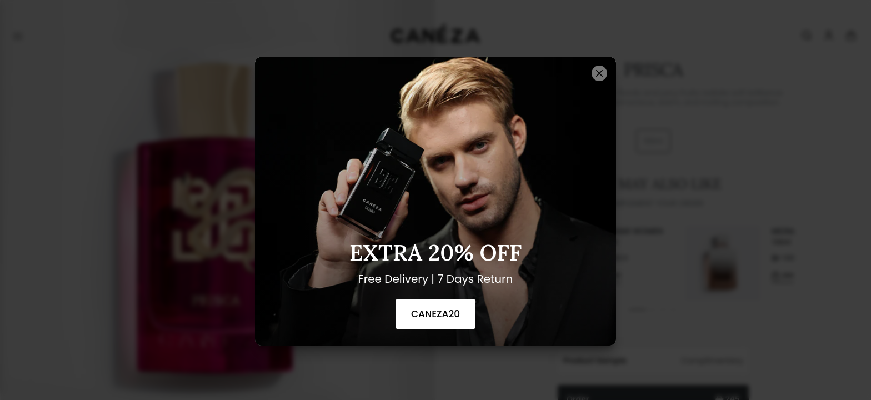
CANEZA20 (435, 314)
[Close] (599, 73)
